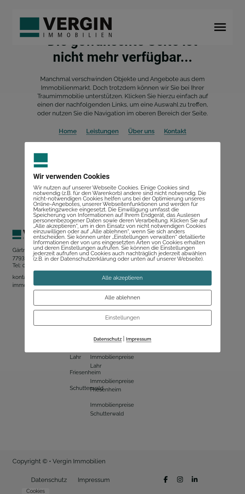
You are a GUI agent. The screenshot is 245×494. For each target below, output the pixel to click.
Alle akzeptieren (122, 277)
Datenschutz (107, 339)
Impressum (138, 339)
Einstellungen (122, 317)
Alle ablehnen (122, 297)
